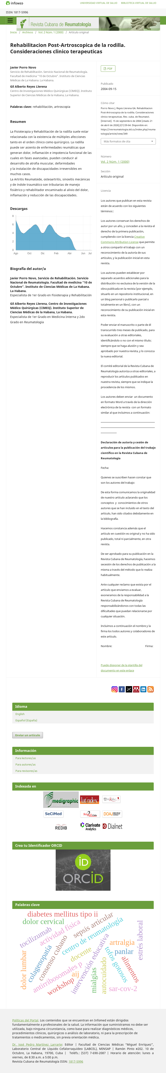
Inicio (13, 32)
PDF (109, 68)
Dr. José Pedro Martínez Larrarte (37, 1044)
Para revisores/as (26, 771)
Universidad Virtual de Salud (98, 2)
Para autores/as (25, 764)
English (20, 714)
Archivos (27, 32)
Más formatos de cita (117, 141)
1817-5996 (76, 1061)
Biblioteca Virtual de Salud (138, 2)
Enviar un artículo (27, 735)
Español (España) (26, 720)
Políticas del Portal (25, 1020)
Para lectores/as (25, 758)
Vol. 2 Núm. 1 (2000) (51, 32)
